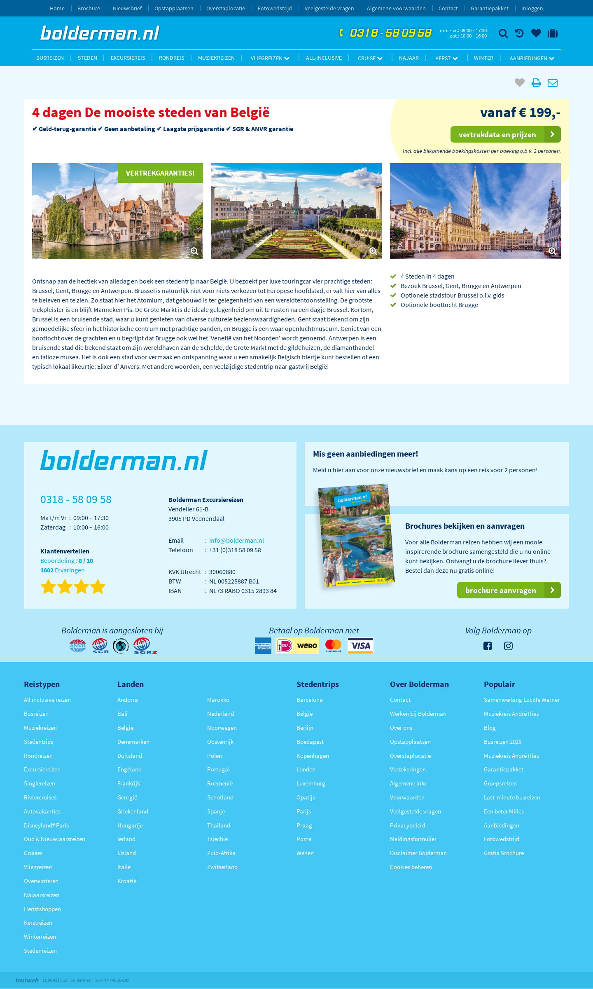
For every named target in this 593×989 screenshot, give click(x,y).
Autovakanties (42, 811)
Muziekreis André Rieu (511, 713)
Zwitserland (222, 867)
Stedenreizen (40, 950)
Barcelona (309, 699)
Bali (122, 713)
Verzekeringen (408, 769)
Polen (214, 755)
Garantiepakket (490, 8)
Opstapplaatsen (174, 8)
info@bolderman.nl (236, 540)
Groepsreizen (500, 783)
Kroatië (126, 881)
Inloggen (532, 8)
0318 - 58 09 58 (384, 33)
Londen (305, 769)
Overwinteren (41, 881)
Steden (87, 57)
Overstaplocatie (225, 8)
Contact (448, 8)
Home (57, 8)
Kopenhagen (312, 755)
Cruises (33, 853)
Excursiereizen (42, 769)
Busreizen (50, 57)
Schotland (220, 797)
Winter (483, 57)
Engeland (129, 769)
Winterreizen (40, 936)
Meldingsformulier (413, 839)
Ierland (126, 839)
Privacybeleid (407, 825)
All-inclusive (324, 57)
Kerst (446, 58)
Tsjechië (217, 839)
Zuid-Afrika (221, 853)
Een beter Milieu (504, 811)
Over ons (401, 727)
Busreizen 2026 (502, 741)
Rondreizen (38, 755)
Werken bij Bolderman (418, 713)
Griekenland (132, 811)
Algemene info (408, 783)
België (125, 727)
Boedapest (310, 741)
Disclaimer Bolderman (418, 853)
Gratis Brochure (504, 853)
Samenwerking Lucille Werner (522, 699)
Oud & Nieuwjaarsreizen (54, 839)
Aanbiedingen (532, 58)
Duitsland (129, 755)
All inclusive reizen (47, 699)
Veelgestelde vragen (329, 8)
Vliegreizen (270, 58)
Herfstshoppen (42, 909)
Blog (490, 727)
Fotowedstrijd (275, 8)
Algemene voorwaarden (396, 8)
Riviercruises (40, 797)
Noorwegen (222, 727)
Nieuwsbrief (127, 8)
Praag (304, 825)
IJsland (126, 853)
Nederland (220, 713)
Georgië (127, 797)
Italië (124, 867)
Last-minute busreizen (512, 797)
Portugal (218, 769)
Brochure (88, 8)
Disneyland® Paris (46, 825)
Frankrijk (128, 783)
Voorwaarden (407, 797)
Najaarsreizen (41, 895)
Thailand (218, 825)
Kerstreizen (38, 922)
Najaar (409, 57)
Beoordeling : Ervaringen (66, 565)
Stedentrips (38, 741)
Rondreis (171, 57)
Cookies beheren (411, 867)
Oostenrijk (220, 741)
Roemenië (220, 783)
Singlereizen (39, 783)
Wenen (305, 853)
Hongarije (130, 825)
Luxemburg (310, 783)
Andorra (127, 699)
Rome (303, 839)
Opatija (306, 797)
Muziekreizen (216, 57)
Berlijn (304, 727)
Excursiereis (128, 57)
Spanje (216, 811)
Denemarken (133, 741)
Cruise (370, 58)
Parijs (303, 811)
